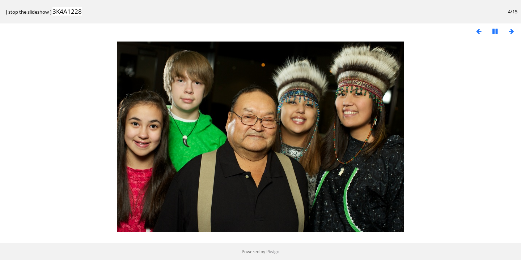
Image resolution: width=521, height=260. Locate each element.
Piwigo (272, 251)
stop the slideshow (28, 12)
